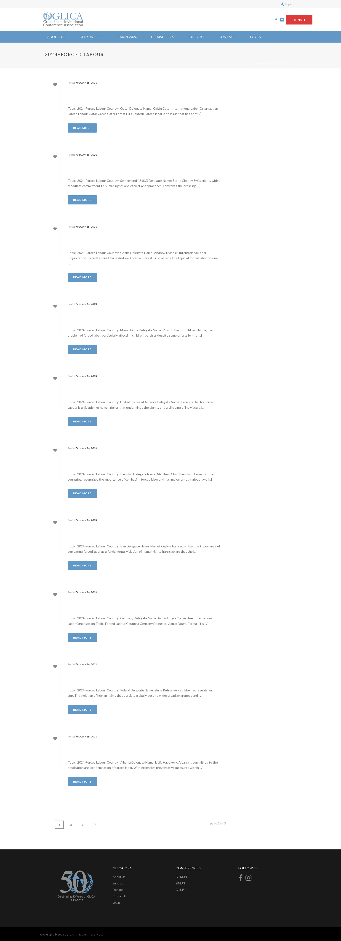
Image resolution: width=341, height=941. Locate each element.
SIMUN (180, 883)
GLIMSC (181, 890)
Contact (227, 37)
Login (286, 4)
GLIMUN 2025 (91, 37)
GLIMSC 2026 (162, 37)
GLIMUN (181, 877)
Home (256, 64)
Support (196, 37)
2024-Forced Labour (278, 64)
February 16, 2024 (86, 82)
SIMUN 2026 (127, 37)
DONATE (299, 20)
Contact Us (120, 896)
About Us (56, 37)
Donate (118, 890)
